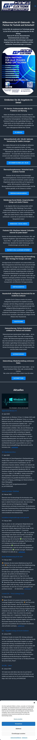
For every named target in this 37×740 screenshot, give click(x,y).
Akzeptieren (18, 724)
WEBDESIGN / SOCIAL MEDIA (18, 224)
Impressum (24, 737)
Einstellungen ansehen (18, 733)
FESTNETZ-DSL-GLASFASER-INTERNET (18, 250)
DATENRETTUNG (18, 378)
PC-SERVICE (18, 132)
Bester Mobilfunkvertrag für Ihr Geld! (12, 556)
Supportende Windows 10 (9, 411)
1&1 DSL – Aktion (7, 665)
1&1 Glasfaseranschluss (9, 452)
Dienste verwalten (18, 719)
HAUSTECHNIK (18, 321)
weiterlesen (14, 447)
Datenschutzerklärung (16, 737)
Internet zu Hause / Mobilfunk (10, 491)
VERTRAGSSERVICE (18, 287)
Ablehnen (18, 728)
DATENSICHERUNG (18, 354)
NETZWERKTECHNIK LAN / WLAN (18, 163)
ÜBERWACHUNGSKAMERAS (18, 193)
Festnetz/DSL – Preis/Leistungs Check (13, 593)
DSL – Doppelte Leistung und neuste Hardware (15, 631)
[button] (34, 703)
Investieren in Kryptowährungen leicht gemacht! (15, 517)
